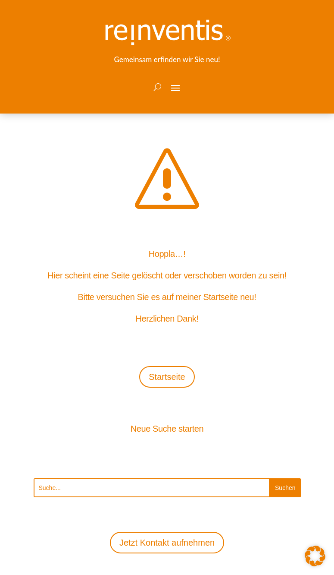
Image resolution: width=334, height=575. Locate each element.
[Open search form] (157, 87)
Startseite (167, 377)
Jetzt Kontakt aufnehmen (167, 542)
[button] (175, 87)
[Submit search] (285, 487)
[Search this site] (152, 487)
